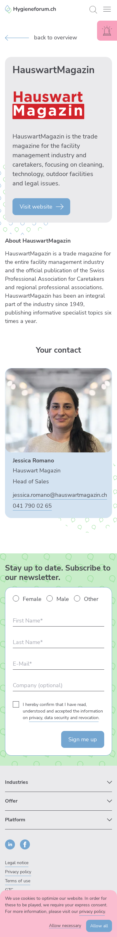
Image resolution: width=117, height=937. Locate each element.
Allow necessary (65, 926)
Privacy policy (18, 872)
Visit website (36, 206)
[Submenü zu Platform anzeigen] (58, 820)
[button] (107, 9)
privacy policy (92, 911)
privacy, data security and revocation (64, 718)
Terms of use (17, 881)
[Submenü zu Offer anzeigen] (58, 801)
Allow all (99, 926)
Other (91, 599)
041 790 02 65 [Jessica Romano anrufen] (32, 506)
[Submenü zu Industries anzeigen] (58, 782)
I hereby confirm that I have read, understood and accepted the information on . (63, 711)
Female (32, 599)
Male (62, 599)
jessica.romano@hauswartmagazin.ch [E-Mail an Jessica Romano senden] (60, 495)
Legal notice (16, 863)
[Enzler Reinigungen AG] (45, 9)
